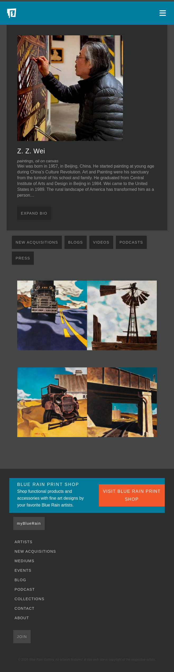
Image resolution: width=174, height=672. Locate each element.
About (22, 618)
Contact (25, 608)
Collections (29, 599)
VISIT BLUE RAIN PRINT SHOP (132, 495)
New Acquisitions (37, 242)
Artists (24, 542)
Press (23, 258)
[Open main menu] (163, 13)
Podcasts (131, 242)
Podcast (25, 589)
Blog (20, 580)
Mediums (24, 561)
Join (22, 637)
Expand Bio (34, 213)
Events (23, 570)
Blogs (75, 242)
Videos (101, 242)
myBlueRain (29, 523)
